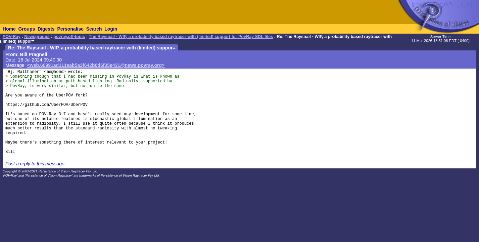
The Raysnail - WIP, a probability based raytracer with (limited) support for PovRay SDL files (181, 36)
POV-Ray (11, 36)
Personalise (70, 29)
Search (94, 29)
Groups (26, 29)
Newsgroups (37, 36)
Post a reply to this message (34, 163)
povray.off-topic (69, 36)
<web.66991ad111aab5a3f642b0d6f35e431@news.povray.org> (96, 65)
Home (9, 29)
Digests (46, 29)
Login (110, 29)
